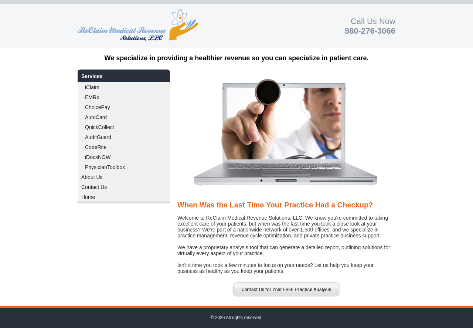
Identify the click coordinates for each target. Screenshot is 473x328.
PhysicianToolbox (105, 167)
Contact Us (94, 187)
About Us (92, 177)
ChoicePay (97, 107)
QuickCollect (99, 127)
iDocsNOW (97, 157)
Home (88, 197)
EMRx (92, 97)
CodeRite (95, 147)
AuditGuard (98, 137)
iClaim (92, 87)
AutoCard (96, 117)
